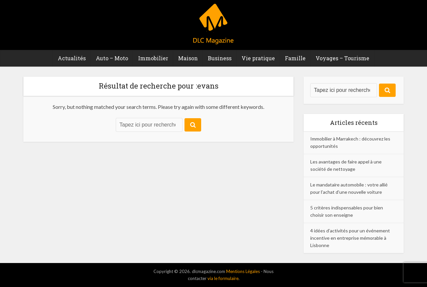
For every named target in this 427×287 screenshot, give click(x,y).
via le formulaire (223, 278)
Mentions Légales (243, 271)
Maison (188, 58)
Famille (295, 58)
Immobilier (153, 58)
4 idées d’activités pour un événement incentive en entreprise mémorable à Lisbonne (350, 238)
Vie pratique (258, 58)
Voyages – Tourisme (342, 58)
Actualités (72, 58)
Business (220, 58)
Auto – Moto (112, 58)
